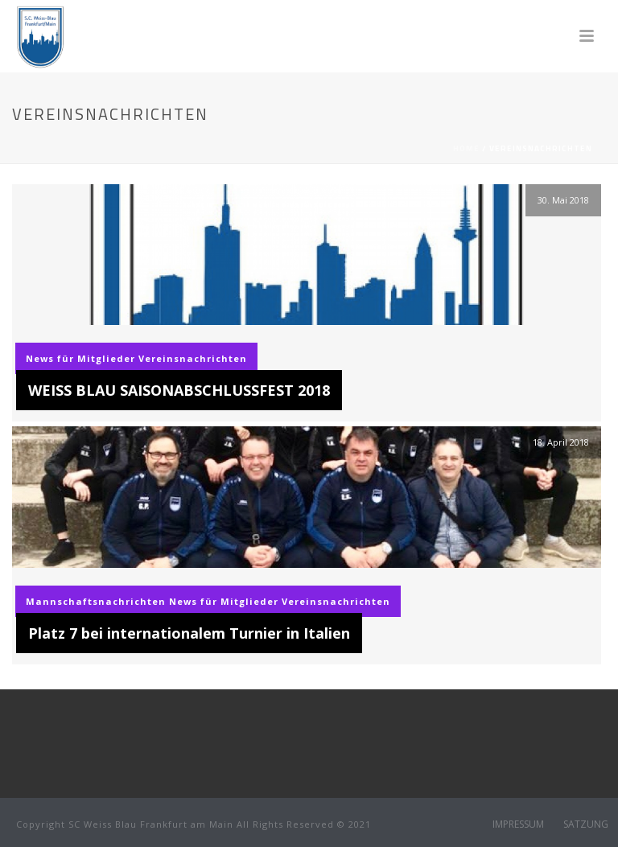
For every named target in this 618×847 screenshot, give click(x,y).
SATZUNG (585, 824)
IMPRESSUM (518, 824)
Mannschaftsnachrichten (96, 601)
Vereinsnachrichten (192, 358)
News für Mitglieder (80, 358)
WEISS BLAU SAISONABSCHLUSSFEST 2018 (179, 390)
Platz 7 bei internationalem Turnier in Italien (189, 633)
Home (466, 148)
